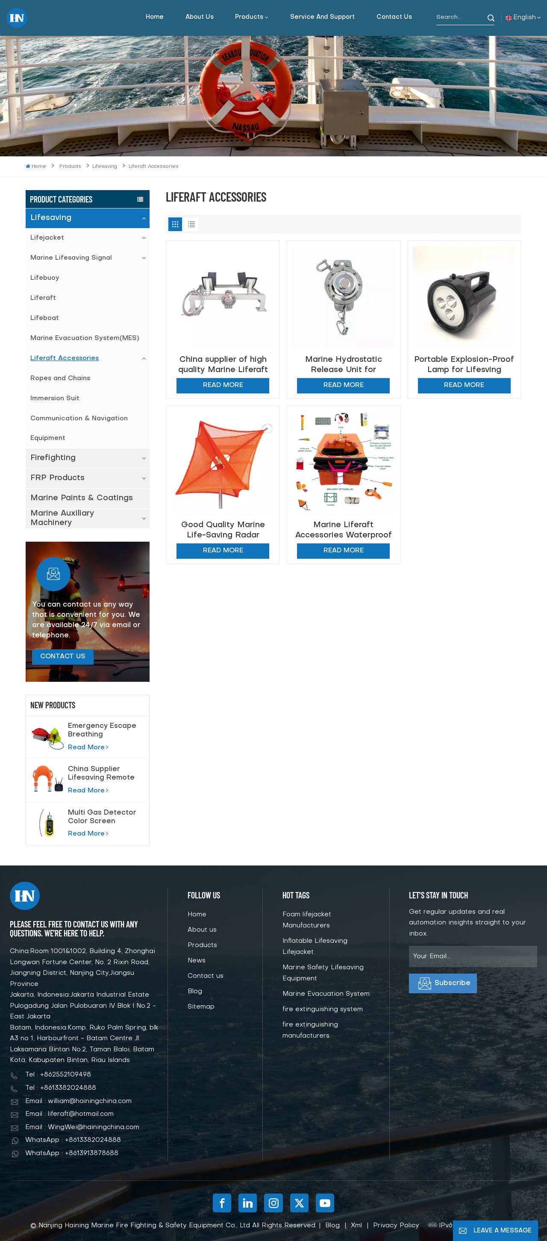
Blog (195, 992)
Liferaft (43, 298)
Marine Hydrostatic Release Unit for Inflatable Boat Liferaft (343, 365)
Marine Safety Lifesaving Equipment (323, 973)
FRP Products (57, 478)
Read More (88, 747)
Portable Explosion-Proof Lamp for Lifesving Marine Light (464, 365)
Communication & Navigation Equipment (79, 428)
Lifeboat (44, 318)
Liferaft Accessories (64, 358)
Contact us (394, 17)
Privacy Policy (396, 1226)
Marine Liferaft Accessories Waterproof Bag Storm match (343, 530)
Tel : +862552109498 (58, 1075)
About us (199, 17)
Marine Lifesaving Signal (71, 258)
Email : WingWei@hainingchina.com (82, 1127)
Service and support (322, 17)
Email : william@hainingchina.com (78, 1101)
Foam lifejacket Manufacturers (306, 920)
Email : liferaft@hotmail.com (69, 1114)
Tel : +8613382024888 (60, 1088)
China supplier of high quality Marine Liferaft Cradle (223, 365)
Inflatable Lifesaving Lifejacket (314, 946)
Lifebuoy (44, 278)
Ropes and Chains (60, 378)
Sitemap (201, 1007)
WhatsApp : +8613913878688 (71, 1153)
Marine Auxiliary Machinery (62, 518)
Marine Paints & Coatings (81, 498)
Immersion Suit (54, 399)
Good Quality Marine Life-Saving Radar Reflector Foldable (223, 530)
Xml (356, 1226)
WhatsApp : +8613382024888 (73, 1140)
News (197, 961)
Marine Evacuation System (326, 994)
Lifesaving (50, 218)
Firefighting (53, 458)
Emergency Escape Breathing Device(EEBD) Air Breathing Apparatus (102, 731)
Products (249, 17)
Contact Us (62, 657)
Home (155, 17)
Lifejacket (47, 238)
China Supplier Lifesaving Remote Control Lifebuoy (101, 774)
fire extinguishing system (322, 1009)
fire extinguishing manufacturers (310, 1030)
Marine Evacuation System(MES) (84, 338)
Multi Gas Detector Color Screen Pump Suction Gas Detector (102, 818)
